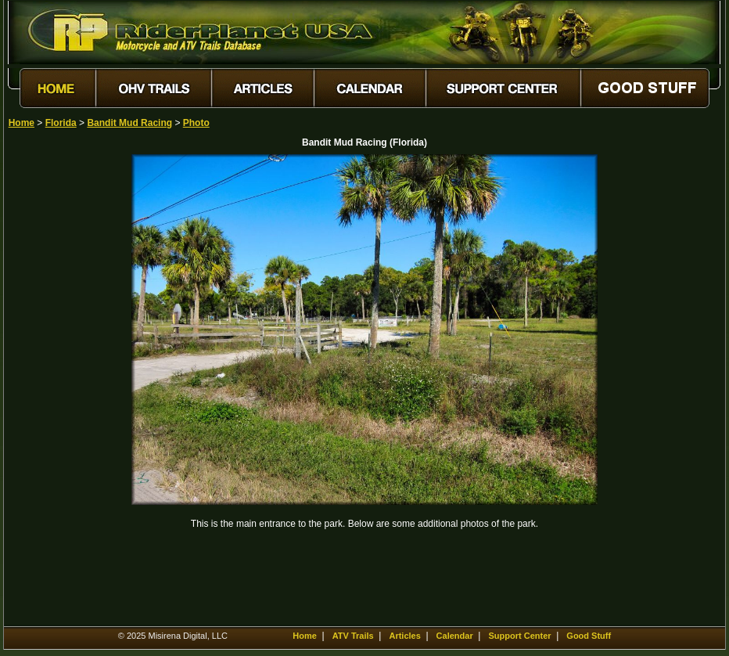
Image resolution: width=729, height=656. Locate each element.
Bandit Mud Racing (129, 122)
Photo (196, 122)
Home (21, 122)
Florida (61, 122)
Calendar (454, 635)
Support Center (519, 635)
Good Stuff (588, 635)
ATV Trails (353, 635)
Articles (404, 635)
